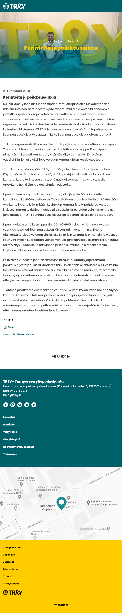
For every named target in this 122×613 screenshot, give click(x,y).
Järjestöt (8, 562)
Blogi (11, 327)
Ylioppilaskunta (12, 548)
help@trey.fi (12, 395)
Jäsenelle (9, 555)
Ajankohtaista (66, 41)
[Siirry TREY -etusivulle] (13, 594)
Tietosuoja (10, 454)
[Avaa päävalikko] (116, 6)
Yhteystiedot (11, 584)
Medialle (9, 425)
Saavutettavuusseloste (18, 447)
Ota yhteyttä (11, 439)
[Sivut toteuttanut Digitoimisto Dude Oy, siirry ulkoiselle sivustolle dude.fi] (61, 605)
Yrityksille (10, 432)
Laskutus (9, 417)
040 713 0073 (18, 390)
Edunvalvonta (11, 569)
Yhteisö (7, 577)
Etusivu (48, 41)
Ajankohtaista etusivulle (18, 334)
